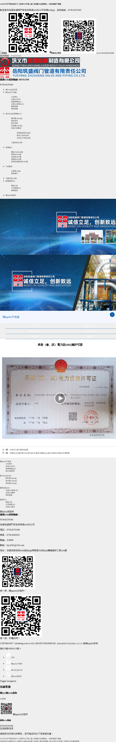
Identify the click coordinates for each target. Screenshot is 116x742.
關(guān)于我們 (14, 664)
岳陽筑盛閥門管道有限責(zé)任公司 (70, 644)
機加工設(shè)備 (17, 152)
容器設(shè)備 (16, 157)
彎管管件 (14, 121)
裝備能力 (9, 147)
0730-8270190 (16, 56)
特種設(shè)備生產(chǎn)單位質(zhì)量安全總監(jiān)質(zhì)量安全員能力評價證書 (40, 453)
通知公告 (14, 186)
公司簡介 (14, 97)
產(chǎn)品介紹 (5, 476)
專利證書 (14, 109)
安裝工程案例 (16, 128)
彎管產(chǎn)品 (11, 483)
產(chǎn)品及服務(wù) (14, 114)
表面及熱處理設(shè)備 (19, 162)
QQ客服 (3, 699)
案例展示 (14, 173)
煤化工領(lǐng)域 (23, 135)
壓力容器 (14, 123)
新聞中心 (3, 500)
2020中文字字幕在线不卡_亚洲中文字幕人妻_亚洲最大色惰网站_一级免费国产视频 (30, 4)
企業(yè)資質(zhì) (17, 104)
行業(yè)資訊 (10, 507)
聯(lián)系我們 (11, 195)
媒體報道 (14, 190)
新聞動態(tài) (10, 181)
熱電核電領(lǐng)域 (23, 133)
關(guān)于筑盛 (11, 92)
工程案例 (9, 166)
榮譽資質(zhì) (5, 488)
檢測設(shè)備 (16, 159)
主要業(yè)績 (15, 171)
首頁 (10, 657)
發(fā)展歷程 (10, 471)
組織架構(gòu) (16, 102)
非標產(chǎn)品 (16, 126)
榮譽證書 (14, 106)
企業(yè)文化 (15, 99)
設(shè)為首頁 (102, 53)
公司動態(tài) (16, 188)
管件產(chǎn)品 (11, 481)
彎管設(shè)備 (16, 154)
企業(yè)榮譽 (10, 493)
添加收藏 (110, 53)
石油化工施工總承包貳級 (19, 450)
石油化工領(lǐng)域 (23, 138)
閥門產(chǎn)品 (16, 118)
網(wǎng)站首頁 (11, 90)
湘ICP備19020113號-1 (10, 648)
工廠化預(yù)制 (16, 143)
